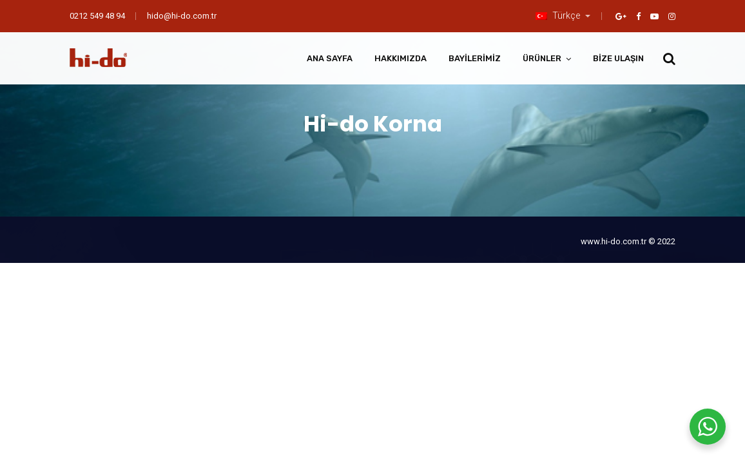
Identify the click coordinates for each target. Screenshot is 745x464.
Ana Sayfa (330, 58)
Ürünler (542, 58)
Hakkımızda (400, 58)
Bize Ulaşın (618, 58)
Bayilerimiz (475, 58)
